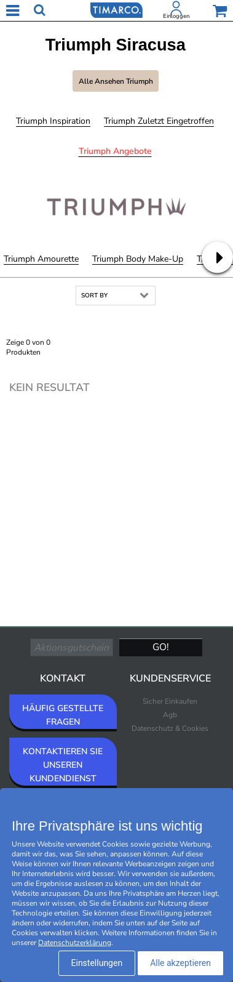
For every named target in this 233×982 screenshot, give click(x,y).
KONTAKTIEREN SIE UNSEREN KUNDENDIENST (63, 765)
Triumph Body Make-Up (137, 259)
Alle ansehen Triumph (116, 81)
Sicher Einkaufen (170, 701)
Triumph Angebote (115, 151)
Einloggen (176, 16)
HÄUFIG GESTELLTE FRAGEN (62, 715)
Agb (170, 715)
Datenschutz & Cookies (170, 728)
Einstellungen (97, 963)
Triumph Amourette (41, 259)
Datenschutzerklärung (74, 943)
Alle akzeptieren (180, 963)
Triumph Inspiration (53, 121)
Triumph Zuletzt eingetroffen (159, 121)
